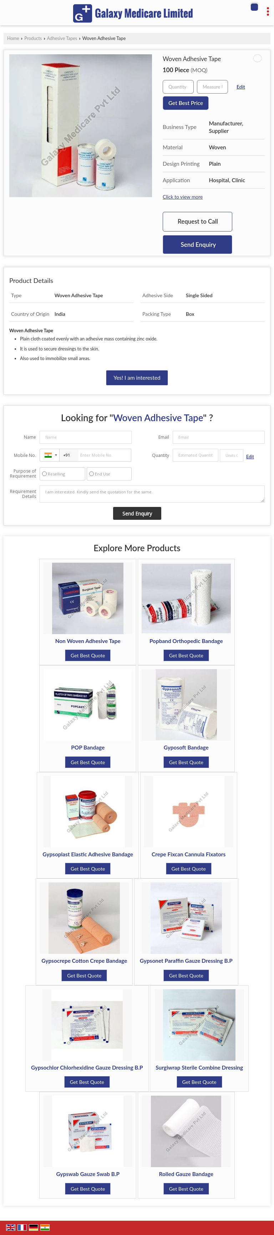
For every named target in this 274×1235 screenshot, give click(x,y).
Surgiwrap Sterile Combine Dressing (199, 1067)
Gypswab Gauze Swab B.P (88, 1174)
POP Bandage (88, 747)
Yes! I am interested (136, 377)
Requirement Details (23, 494)
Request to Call (198, 221)
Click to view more (183, 197)
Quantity (160, 455)
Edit (241, 87)
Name (30, 437)
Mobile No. (25, 455)
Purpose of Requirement (23, 474)
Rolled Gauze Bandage (186, 1174)
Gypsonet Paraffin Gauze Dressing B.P (186, 960)
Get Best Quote (88, 655)
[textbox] (212, 87)
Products (33, 38)
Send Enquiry (198, 244)
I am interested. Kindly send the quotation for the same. (152, 494)
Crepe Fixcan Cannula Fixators (188, 854)
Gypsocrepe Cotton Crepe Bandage (84, 960)
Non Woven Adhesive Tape (88, 641)
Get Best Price (185, 103)
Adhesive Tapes (62, 38)
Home (13, 38)
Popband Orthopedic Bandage (186, 641)
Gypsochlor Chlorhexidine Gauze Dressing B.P (87, 1067)
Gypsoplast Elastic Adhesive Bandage (87, 854)
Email (163, 437)
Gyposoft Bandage (186, 747)
